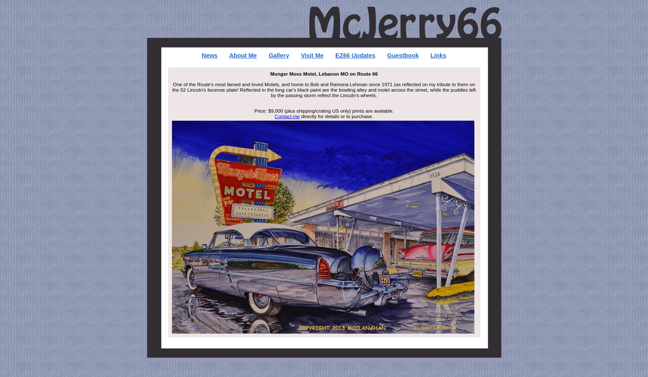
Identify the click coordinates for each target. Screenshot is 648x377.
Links (438, 55)
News (210, 55)
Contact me (287, 116)
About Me (243, 55)
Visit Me (312, 55)
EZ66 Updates (355, 55)
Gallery (279, 55)
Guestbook (403, 55)
